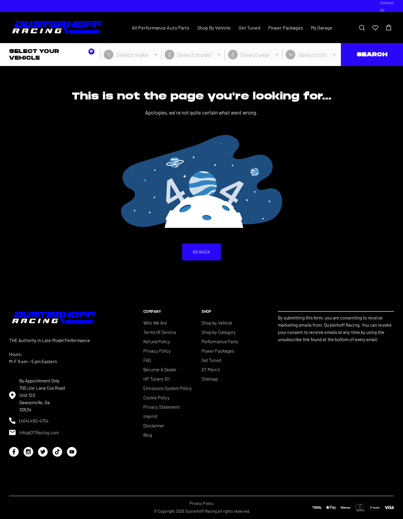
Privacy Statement (161, 407)
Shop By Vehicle (214, 27)
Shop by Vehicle (217, 323)
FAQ (147, 360)
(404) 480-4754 (29, 420)
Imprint (150, 416)
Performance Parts (220, 341)
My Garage (322, 27)
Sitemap (210, 379)
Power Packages (285, 27)
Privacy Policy (157, 351)
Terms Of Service (159, 332)
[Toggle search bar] (362, 27)
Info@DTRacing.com (34, 432)
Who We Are (155, 323)
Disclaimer (153, 425)
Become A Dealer (159, 369)
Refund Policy (156, 341)
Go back (202, 251)
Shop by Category (219, 332)
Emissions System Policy (167, 388)
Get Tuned (250, 27)
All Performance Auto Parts (160, 27)
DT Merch (211, 369)
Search (372, 54)
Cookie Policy (156, 397)
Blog (147, 435)
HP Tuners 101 (156, 379)
